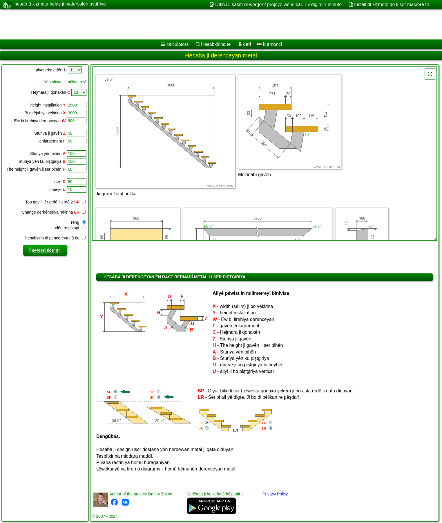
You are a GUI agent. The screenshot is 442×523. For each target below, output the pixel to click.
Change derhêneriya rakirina (54, 212)
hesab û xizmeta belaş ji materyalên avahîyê (60, 4)
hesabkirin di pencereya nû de (55, 238)
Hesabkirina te (216, 44)
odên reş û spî (69, 228)
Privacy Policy (275, 494)
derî (247, 44)
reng (78, 222)
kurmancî (269, 44)
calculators (177, 44)
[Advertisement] (176, 24)
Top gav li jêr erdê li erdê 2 (55, 202)
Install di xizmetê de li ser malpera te (391, 4)
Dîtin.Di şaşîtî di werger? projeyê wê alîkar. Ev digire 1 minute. (279, 4)
